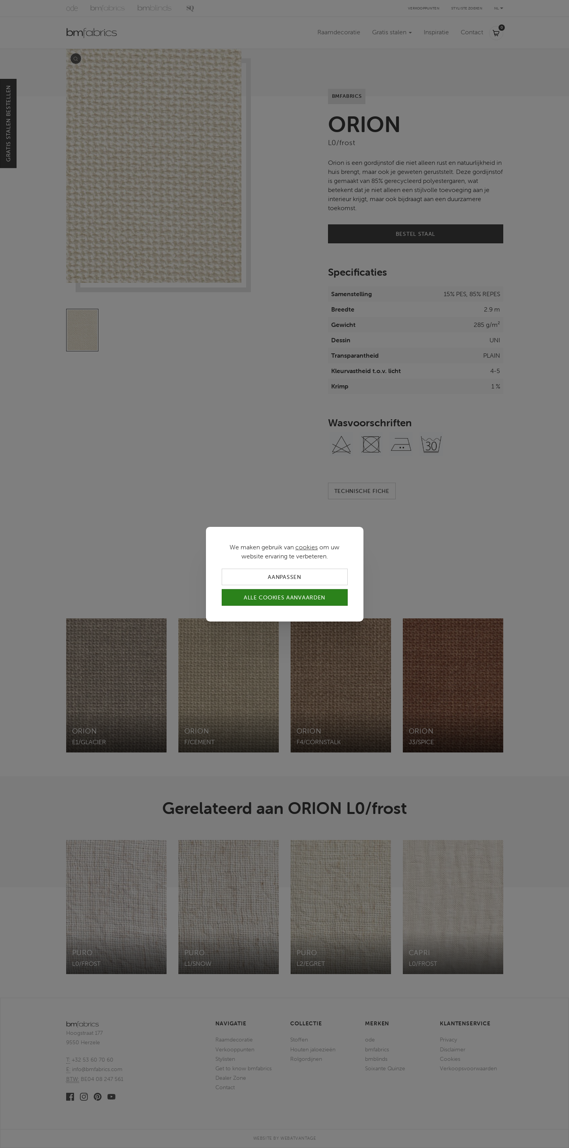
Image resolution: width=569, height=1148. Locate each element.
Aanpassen (284, 576)
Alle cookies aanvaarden (284, 597)
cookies (306, 547)
